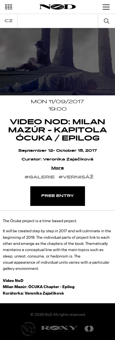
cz (8, 21)
